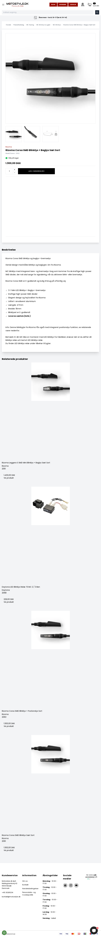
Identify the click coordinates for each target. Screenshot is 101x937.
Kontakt (25, 885)
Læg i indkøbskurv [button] (36, 171)
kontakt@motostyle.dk (10, 897)
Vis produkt (9, 478)
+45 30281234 (7, 892)
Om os (25, 881)
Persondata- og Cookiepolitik (29, 893)
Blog (53, 5)
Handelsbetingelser (30, 888)
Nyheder (62, 5)
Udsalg (73, 5)
